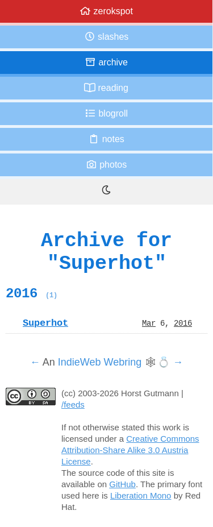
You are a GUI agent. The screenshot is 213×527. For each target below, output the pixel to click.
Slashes (106, 37)
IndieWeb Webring (99, 362)
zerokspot (106, 11)
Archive (106, 62)
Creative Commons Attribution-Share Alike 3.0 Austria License (130, 450)
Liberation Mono (141, 495)
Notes (106, 139)
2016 (31, 293)
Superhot (45, 323)
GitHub (122, 484)
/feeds (73, 404)
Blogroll (106, 113)
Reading (106, 88)
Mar (149, 323)
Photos (106, 164)
